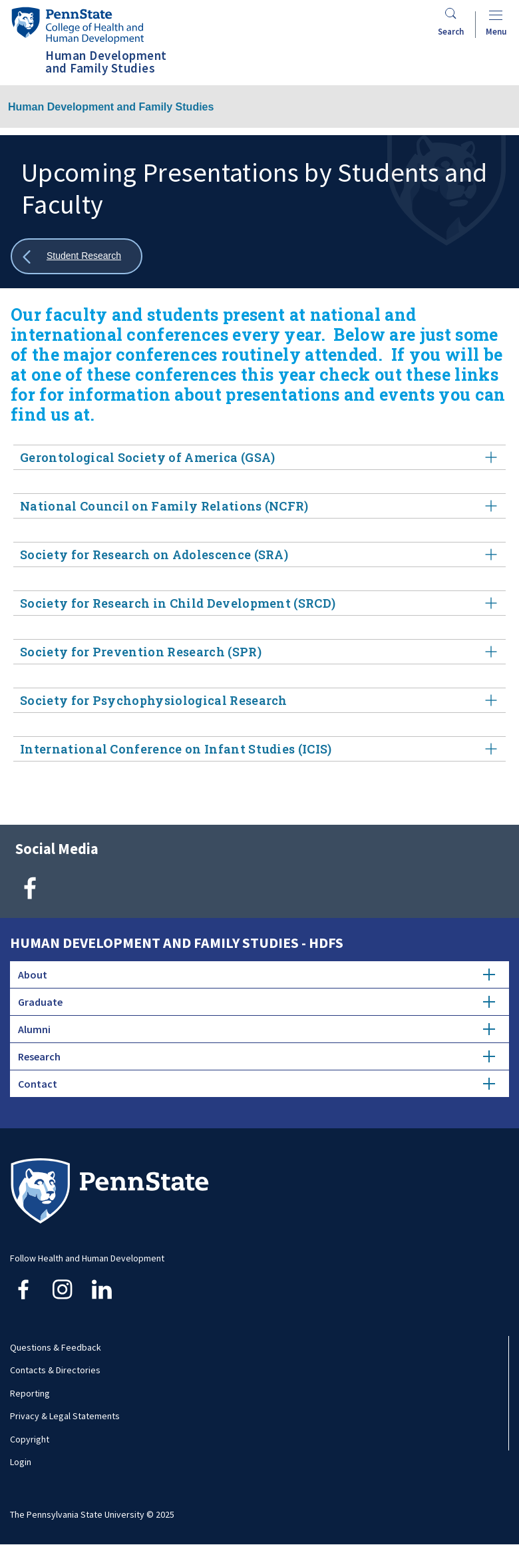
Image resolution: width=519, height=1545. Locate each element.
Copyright (29, 1439)
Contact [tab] (256, 1083)
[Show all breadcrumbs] (76, 256)
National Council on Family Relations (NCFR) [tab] (259, 506)
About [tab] (256, 974)
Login (20, 1462)
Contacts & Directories (55, 1370)
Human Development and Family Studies (111, 106)
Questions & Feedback (55, 1347)
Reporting (30, 1393)
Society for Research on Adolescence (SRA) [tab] (259, 555)
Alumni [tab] (256, 1029)
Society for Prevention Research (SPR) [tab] (259, 652)
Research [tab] (256, 1056)
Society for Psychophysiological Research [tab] (259, 700)
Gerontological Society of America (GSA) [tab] (259, 457)
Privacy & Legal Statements (65, 1416)
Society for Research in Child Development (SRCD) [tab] (259, 603)
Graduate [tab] (256, 1001)
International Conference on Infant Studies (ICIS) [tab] (259, 749)
